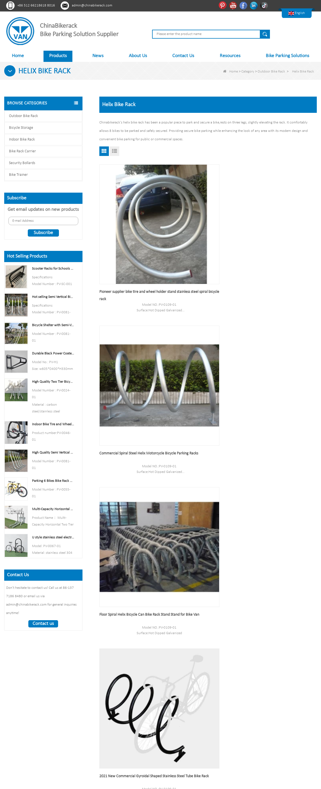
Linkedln (254, 5)
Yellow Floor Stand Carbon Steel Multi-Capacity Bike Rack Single (204, 464)
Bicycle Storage (21, 128)
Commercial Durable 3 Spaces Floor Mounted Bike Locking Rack (276, 354)
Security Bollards (22, 163)
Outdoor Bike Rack (271, 71)
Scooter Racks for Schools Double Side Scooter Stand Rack (53, 268)
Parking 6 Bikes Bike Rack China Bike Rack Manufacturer (53, 481)
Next (201, 623)
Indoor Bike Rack (22, 139)
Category (247, 71)
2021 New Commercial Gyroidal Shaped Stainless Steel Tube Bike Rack (130, 354)
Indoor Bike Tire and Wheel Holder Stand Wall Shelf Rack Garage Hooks (53, 424)
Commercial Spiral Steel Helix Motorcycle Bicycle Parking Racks (206, 244)
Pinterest (223, 5)
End (214, 623)
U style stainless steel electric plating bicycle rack (53, 537)
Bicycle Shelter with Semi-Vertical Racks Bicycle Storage (53, 325)
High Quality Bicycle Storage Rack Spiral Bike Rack (130, 574)
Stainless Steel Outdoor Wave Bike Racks (279, 571)
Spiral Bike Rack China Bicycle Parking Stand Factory (282, 464)
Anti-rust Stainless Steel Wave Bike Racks (205, 571)
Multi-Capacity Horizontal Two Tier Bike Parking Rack (53, 509)
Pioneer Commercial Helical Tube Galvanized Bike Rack (200, 354)
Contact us (43, 623)
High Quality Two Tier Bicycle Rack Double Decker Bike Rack (53, 382)
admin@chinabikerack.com (92, 5)
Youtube (234, 5)
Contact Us (183, 56)
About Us (138, 56)
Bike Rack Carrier (22, 151)
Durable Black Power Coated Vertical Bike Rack (53, 353)
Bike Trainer (18, 175)
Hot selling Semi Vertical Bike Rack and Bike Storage (53, 297)
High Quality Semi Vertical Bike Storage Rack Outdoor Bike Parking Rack (53, 452)
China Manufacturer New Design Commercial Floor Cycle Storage (125, 464)
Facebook (244, 5)
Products (58, 56)
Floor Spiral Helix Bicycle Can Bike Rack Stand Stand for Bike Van (278, 244)
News (98, 56)
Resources (230, 56)
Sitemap (108, 717)
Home (18, 56)
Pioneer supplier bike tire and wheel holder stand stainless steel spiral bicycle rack (132, 244)
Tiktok (265, 5)
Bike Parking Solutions (287, 56)
